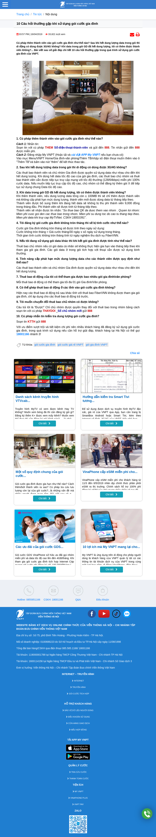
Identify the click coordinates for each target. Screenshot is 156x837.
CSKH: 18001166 (53, 599)
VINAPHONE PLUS (78, 798)
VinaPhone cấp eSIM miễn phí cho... (110, 472)
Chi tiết (44, 423)
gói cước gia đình (44, 344)
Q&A (78, 599)
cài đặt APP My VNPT (85, 154)
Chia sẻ (135, 353)
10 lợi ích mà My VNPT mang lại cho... (111, 547)
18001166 (22, 334)
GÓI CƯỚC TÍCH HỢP (78, 694)
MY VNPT (78, 791)
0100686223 (48, 641)
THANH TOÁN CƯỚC (78, 778)
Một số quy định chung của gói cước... (39, 474)
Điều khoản (102, 599)
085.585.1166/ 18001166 (76, 648)
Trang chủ (22, 14)
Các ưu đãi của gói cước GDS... (39, 547)
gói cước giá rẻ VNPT (70, 344)
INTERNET (78, 681)
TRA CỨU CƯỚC (78, 772)
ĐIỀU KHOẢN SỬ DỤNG (78, 717)
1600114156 (36, 661)
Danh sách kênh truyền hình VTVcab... (37, 399)
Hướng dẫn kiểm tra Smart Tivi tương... (106, 399)
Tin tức (37, 14)
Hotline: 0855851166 (28, 599)
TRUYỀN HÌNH (78, 687)
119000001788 (37, 654)
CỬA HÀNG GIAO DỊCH (78, 723)
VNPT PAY (78, 804)
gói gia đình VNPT (97, 344)
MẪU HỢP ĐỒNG (78, 730)
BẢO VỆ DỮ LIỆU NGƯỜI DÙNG (78, 710)
